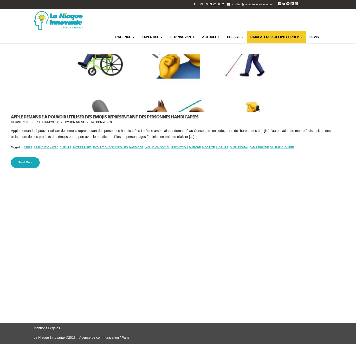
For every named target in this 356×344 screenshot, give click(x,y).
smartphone (259, 147)
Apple (28, 147)
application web (46, 147)
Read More (25, 162)
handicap (136, 147)
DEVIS (314, 37)
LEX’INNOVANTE (182, 37)
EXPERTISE (152, 37)
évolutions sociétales (110, 147)
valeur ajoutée (282, 147)
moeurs (222, 147)
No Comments (101, 122)
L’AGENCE (125, 37)
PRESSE (235, 37)
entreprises (81, 147)
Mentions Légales (47, 328)
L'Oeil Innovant (47, 122)
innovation (179, 147)
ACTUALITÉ (211, 37)
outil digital (239, 147)
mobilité (208, 147)
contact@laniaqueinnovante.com (253, 4)
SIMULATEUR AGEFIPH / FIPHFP (276, 37)
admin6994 (77, 122)
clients (65, 147)
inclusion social (157, 147)
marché (195, 147)
